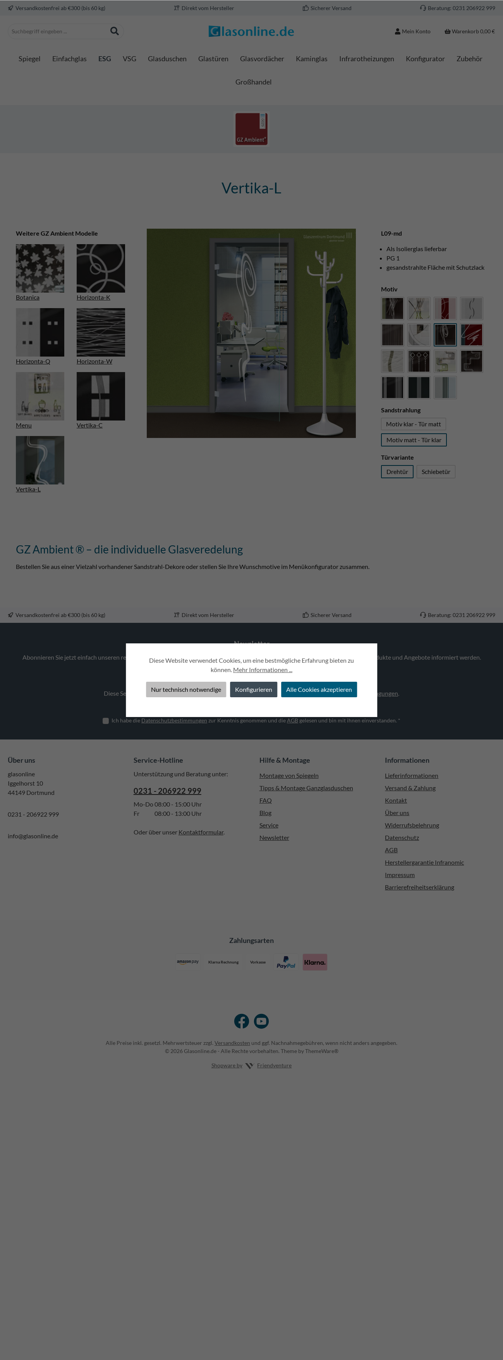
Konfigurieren (253, 689)
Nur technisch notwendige (186, 689)
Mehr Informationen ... (262, 669)
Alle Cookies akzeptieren (319, 689)
